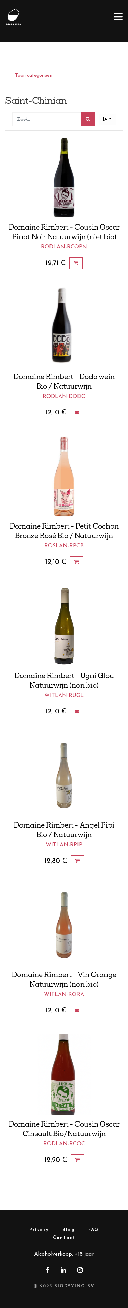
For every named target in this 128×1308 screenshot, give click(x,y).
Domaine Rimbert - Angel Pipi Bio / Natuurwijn (64, 829)
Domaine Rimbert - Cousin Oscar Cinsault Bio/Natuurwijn (64, 1128)
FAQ (93, 1230)
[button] (107, 119)
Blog (68, 1230)
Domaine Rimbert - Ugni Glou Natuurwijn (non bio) (64, 680)
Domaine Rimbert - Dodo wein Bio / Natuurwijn (64, 381)
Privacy (39, 1230)
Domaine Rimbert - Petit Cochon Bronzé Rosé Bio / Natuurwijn (64, 530)
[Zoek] (88, 119)
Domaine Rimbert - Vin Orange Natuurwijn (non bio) (64, 979)
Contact (64, 1238)
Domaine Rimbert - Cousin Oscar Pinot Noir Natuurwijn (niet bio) (64, 231)
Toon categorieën (33, 75)
